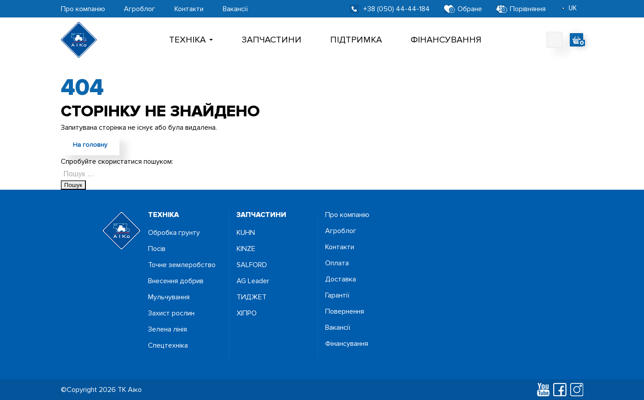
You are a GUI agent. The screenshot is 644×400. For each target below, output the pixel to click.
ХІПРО (247, 313)
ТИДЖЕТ (252, 297)
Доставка (340, 279)
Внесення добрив (175, 281)
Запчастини (271, 39)
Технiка (191, 39)
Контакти (188, 9)
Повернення (344, 311)
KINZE (246, 248)
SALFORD (252, 264)
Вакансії (235, 9)
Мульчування (169, 297)
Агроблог (139, 9)
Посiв (156, 248)
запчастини (261, 214)
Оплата (337, 263)
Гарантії (337, 295)
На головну (90, 145)
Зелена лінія (167, 329)
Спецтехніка (168, 345)
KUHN (246, 232)
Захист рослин (171, 313)
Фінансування (446, 39)
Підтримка (356, 39)
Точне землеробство (182, 264)
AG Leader (253, 281)
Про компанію (83, 9)
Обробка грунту (174, 232)
